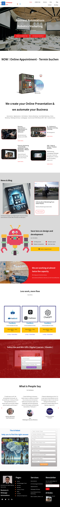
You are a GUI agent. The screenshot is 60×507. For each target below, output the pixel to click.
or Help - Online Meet (12, 334)
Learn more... (21, 140)
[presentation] (1, 408)
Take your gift (40, 211)
